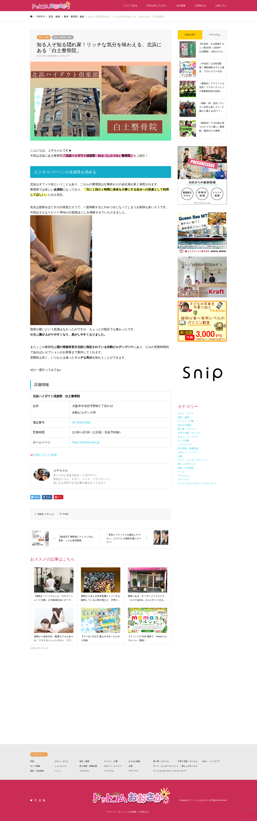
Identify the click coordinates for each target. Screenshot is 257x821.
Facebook (35, 800)
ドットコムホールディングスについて (170, 771)
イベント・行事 (111, 761)
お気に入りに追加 (45, 454)
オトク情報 (35, 766)
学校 (32, 761)
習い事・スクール (161, 761)
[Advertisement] (100, 684)
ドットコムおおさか (199, 800)
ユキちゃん (49, 514)
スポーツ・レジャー (113, 766)
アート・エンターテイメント (166, 766)
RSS (44, 800)
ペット (58, 771)
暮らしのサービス (189, 766)
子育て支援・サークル (187, 761)
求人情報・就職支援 (88, 766)
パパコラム (109, 771)
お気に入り (221, 5)
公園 (130, 766)
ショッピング (61, 766)
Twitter (31, 800)
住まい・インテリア (211, 761)
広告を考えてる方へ (157, 5)
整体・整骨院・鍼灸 (63, 37)
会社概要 (181, 5)
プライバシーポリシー (116, 812)
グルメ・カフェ (62, 761)
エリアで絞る (130, 5)
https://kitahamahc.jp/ (86, 442)
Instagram (40, 800)
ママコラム (214, 34)
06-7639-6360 (81, 422)
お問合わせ (200, 5)
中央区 (66, 514)
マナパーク (133, 771)
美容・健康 (44, 37)
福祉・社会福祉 (37, 771)
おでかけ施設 (134, 761)
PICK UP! (190, 34)
